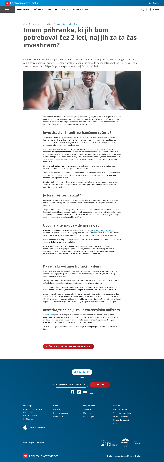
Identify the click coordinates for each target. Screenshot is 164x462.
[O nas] (65, 9)
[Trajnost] (53, 9)
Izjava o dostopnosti (121, 420)
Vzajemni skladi (89, 406)
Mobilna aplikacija (90, 417)
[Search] (142, 9)
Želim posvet (101, 385)
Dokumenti (57, 409)
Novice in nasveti (30, 415)
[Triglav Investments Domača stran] (21, 3)
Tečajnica (87, 409)
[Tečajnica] (38, 9)
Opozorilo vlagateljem (122, 413)
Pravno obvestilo (120, 409)
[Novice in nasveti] (81, 9)
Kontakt (154, 3)
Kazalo (116, 424)
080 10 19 (82, 372)
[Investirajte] (23, 9)
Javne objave (58, 417)
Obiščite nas (28, 419)
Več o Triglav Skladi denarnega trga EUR (68, 346)
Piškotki (116, 406)
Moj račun (87, 413)
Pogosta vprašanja (60, 413)
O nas (55, 406)
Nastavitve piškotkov (34, 428)
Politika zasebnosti (120, 417)
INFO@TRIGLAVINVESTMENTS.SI (71, 385)
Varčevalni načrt (49, 315)
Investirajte (27, 406)
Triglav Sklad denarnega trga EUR (103, 230)
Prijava (154, 9)
